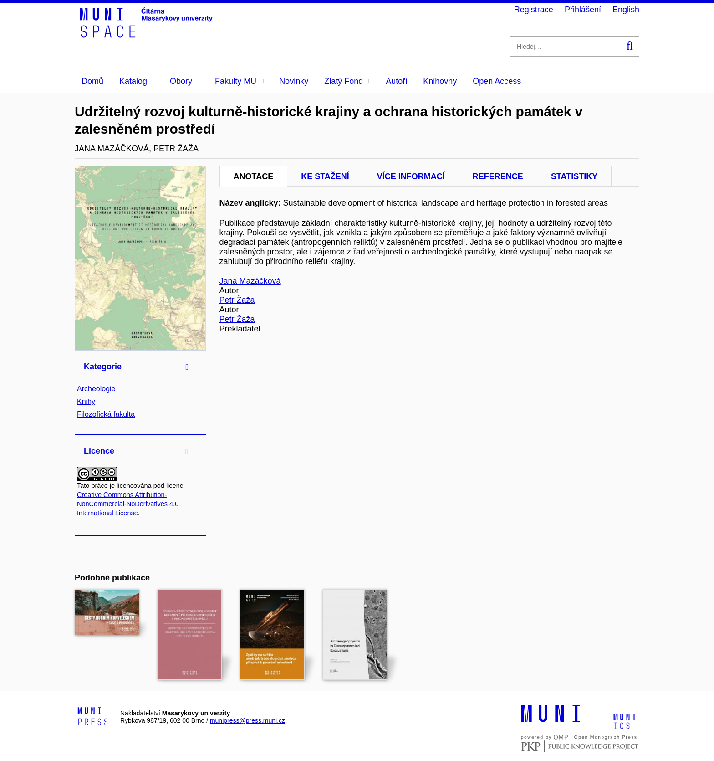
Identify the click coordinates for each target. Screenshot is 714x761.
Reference (498, 176)
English (625, 9)
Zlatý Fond (347, 81)
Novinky (293, 81)
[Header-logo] (147, 35)
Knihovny (440, 81)
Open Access (497, 81)
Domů (92, 81)
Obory (185, 81)
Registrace (533, 9)
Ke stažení (325, 176)
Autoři (396, 81)
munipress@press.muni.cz (247, 720)
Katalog (137, 81)
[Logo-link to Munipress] (93, 717)
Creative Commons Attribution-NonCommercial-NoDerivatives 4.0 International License (127, 504)
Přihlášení (583, 9)
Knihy (86, 401)
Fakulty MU (239, 81)
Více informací (411, 176)
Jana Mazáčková (250, 280)
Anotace (254, 176)
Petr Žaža (237, 300)
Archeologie (96, 389)
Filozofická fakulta (106, 414)
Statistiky (574, 176)
